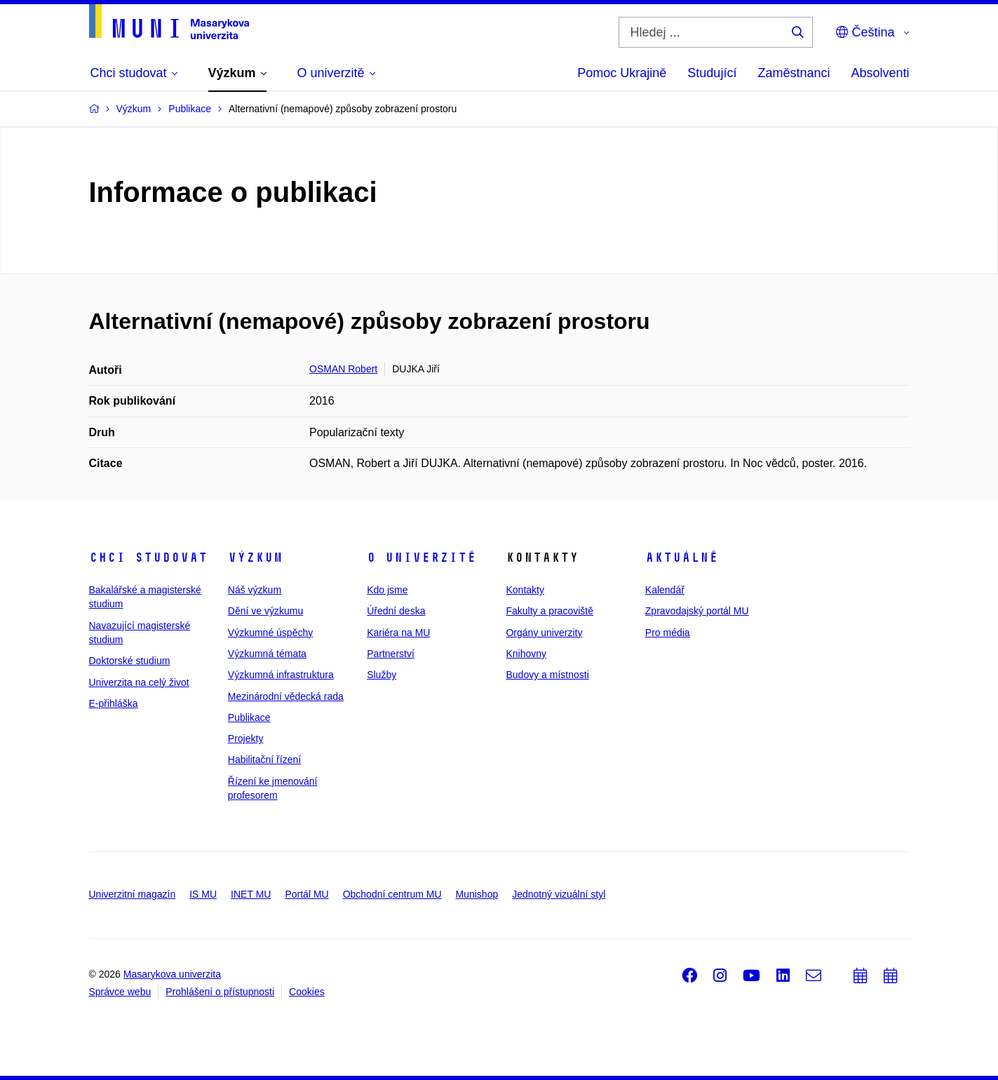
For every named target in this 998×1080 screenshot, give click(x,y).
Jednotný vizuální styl (558, 894)
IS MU (203, 894)
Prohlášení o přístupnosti (220, 991)
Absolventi (880, 73)
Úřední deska (396, 610)
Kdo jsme (387, 589)
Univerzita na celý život (139, 682)
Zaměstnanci (793, 73)
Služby (381, 674)
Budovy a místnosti (547, 674)
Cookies (307, 991)
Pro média (667, 632)
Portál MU (306, 894)
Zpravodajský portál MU (697, 610)
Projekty (246, 738)
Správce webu (120, 991)
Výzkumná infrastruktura (281, 674)
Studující (711, 73)
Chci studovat (148, 557)
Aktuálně (681, 557)
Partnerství (390, 653)
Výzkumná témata (267, 653)
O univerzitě (421, 557)
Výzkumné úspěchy (270, 632)
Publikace (249, 717)
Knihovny (526, 653)
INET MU (251, 894)
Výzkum (255, 557)
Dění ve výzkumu (265, 610)
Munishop (477, 894)
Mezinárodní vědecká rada (286, 696)
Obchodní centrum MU (392, 894)
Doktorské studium (129, 660)
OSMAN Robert (343, 368)
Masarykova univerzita (172, 974)
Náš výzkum (254, 589)
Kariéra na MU (398, 632)
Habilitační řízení (264, 759)
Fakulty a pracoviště (549, 610)
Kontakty (525, 589)
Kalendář (665, 589)
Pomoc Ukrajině (621, 73)
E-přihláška (113, 703)
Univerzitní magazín (132, 894)
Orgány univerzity (544, 632)
